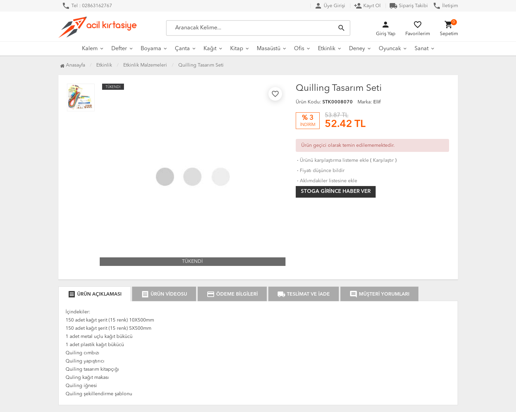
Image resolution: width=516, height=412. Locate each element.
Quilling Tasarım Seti (201, 65)
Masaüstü (268, 49)
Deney (357, 49)
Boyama (151, 49)
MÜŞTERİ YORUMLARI (379, 294)
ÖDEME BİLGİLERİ (232, 294)
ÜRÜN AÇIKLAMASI (95, 294)
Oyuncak (390, 49)
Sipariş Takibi (408, 5)
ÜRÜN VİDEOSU (164, 294)
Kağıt (210, 49)
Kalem (90, 49)
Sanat (422, 49)
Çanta (182, 49)
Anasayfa (72, 65)
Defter (119, 49)
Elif (377, 102)
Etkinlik (326, 49)
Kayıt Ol (367, 5)
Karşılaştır (383, 160)
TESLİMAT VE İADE (303, 294)
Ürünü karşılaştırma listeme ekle (332, 160)
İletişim (445, 5)
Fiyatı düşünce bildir (320, 170)
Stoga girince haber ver (336, 191)
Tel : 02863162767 (87, 5)
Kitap (236, 49)
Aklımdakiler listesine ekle (326, 181)
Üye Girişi (329, 5)
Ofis (299, 49)
